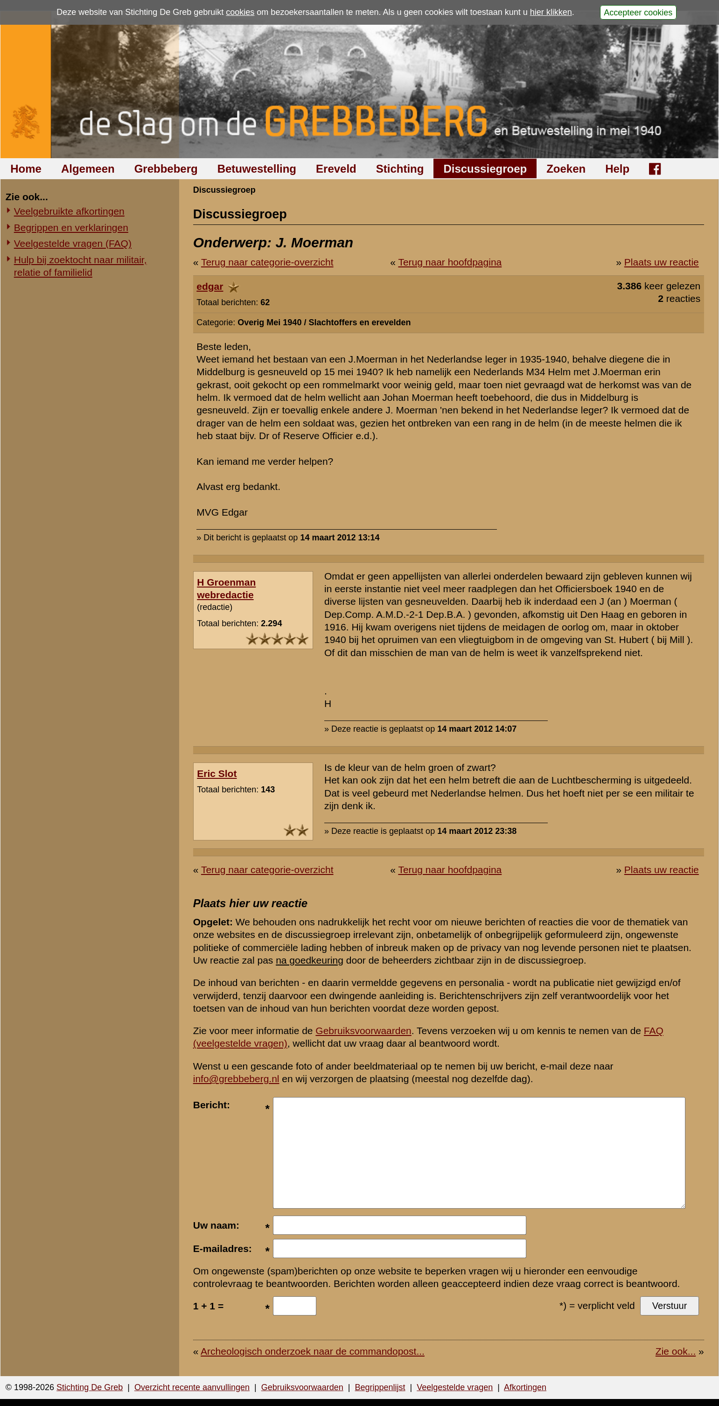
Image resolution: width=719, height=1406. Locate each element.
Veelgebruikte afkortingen (69, 211)
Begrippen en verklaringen (71, 227)
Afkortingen (525, 1387)
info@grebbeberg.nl (236, 1078)
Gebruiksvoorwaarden (363, 1030)
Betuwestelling (256, 168)
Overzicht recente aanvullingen (192, 1387)
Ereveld (336, 168)
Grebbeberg (166, 168)
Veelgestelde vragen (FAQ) (73, 243)
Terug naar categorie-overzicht (267, 262)
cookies (240, 12)
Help (617, 168)
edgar (209, 286)
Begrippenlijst (380, 1387)
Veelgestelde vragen (455, 1387)
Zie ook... (676, 1351)
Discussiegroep (485, 168)
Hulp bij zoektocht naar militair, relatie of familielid (80, 266)
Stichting (400, 168)
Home (26, 168)
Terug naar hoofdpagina (450, 262)
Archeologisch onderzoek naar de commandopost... (313, 1351)
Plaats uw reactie (661, 262)
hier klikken (551, 12)
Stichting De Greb (89, 1387)
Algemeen (88, 168)
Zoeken (566, 168)
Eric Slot (217, 773)
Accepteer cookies (638, 12)
